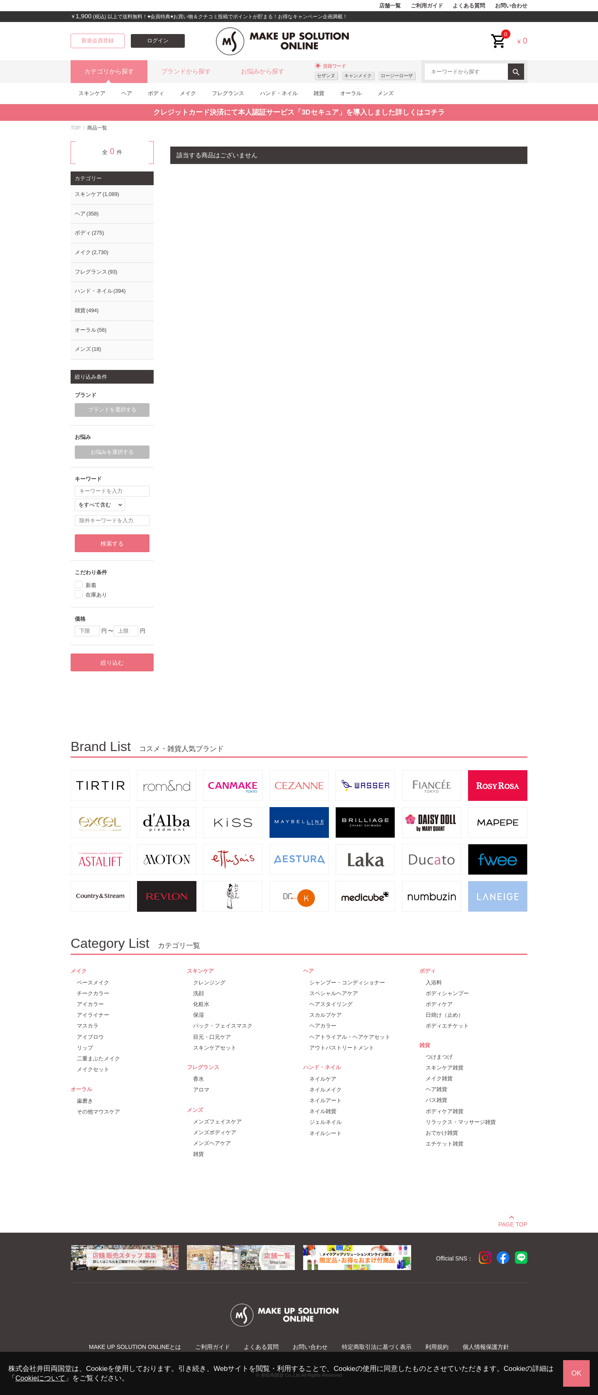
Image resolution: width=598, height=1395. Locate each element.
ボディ (156, 93)
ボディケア (439, 1004)
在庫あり (96, 595)
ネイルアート (325, 1100)
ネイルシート (325, 1133)
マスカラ (87, 1026)
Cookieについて (40, 1378)
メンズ (385, 93)
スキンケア (91, 93)
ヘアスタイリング (331, 1004)
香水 (198, 1079)
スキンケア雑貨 (444, 1068)
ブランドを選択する (112, 410)
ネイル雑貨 (322, 1111)
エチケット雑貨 (444, 1143)
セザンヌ (326, 75)
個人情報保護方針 (486, 1347)
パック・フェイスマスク (222, 1026)
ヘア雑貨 (436, 1089)
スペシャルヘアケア (333, 993)
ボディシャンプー (447, 993)
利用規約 (436, 1347)
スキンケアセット (214, 1048)
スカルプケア (325, 1015)
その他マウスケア (98, 1112)
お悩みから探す (262, 71)
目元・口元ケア (212, 1037)
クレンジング (209, 982)
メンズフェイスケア (217, 1121)
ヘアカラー (322, 1026)
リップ (85, 1048)
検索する (112, 543)
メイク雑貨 (439, 1078)
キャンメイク (358, 75)
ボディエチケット (447, 1026)
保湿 (198, 1015)
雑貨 (319, 93)
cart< (498, 35)
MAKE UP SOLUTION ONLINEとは (135, 1347)
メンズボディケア (214, 1132)
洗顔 (198, 993)
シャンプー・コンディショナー (347, 982)
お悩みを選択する (112, 452)
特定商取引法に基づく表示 (377, 1347)
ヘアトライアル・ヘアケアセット (349, 1037)
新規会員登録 (97, 41)
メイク (188, 93)
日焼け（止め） (444, 1015)
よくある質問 (469, 6)
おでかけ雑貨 (442, 1133)
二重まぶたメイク (98, 1058)
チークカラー (93, 993)
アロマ (201, 1090)
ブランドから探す (186, 71)
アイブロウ (90, 1037)
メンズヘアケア (212, 1143)
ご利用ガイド (427, 6)
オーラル (351, 93)
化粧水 (201, 1004)
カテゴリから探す (109, 71)
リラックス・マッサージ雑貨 (461, 1122)
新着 (91, 585)
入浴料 (434, 982)
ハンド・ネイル (279, 93)
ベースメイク (93, 982)
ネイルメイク (325, 1090)
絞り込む (112, 662)
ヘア (126, 93)
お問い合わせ (511, 6)
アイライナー (93, 1015)
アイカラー (90, 1004)
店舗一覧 (390, 6)
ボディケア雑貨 (444, 1111)
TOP (76, 128)
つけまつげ (439, 1057)
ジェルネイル (325, 1122)
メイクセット (93, 1069)
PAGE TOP (512, 1223)
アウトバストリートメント (341, 1048)
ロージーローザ (397, 75)
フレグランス (228, 93)
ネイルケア (322, 1079)
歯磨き (85, 1101)
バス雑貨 (436, 1100)
